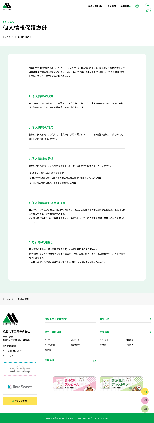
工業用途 (48, 349)
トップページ (8, 37)
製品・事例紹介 (53, 331)
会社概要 (103, 344)
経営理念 (129, 339)
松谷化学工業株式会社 (57, 318)
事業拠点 (129, 344)
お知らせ (104, 318)
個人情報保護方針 (9, 346)
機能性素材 (75, 344)
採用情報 (49, 360)
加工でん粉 (75, 339)
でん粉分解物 (50, 344)
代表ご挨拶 (104, 339)
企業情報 (104, 331)
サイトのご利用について (12, 351)
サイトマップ (8, 356)
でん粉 (47, 339)
